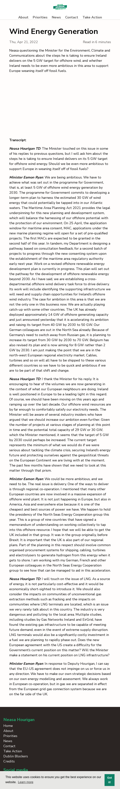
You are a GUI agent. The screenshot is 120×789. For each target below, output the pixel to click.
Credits (9, 761)
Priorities (40, 17)
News (56, 17)
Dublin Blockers (15, 756)
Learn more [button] (25, 782)
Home (8, 725)
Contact (71, 17)
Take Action (92, 17)
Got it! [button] (109, 780)
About (23, 17)
